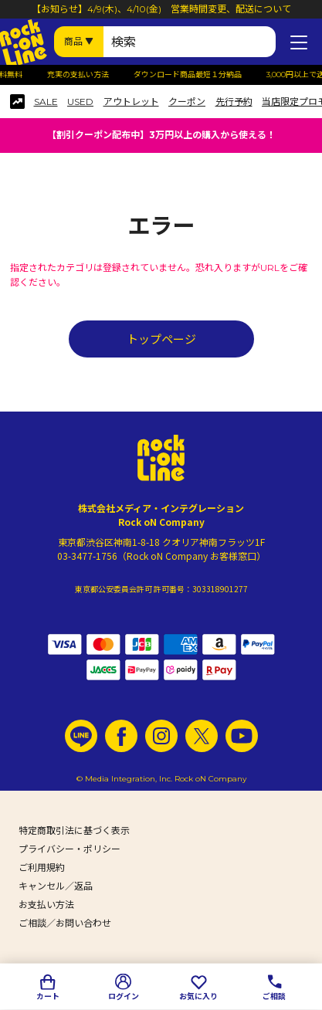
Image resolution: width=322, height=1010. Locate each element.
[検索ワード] (189, 41)
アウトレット (131, 102)
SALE (46, 102)
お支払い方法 (46, 904)
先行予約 (234, 102)
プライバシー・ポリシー (69, 849)
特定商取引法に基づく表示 (74, 830)
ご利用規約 (42, 867)
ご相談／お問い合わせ (65, 923)
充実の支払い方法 (82, 75)
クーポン (186, 102)
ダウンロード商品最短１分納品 (191, 75)
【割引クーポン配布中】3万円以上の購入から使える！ (161, 135)
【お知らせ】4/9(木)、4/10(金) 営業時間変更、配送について (161, 9)
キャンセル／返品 (56, 886)
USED (80, 102)
